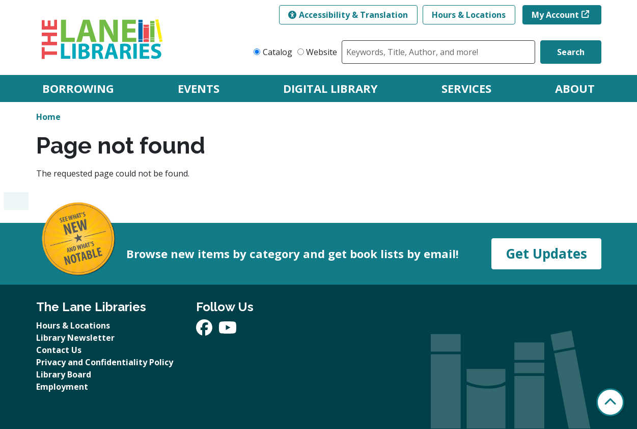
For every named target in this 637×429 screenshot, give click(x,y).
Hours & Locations (469, 14)
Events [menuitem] (198, 88)
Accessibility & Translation (348, 14)
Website (321, 52)
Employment (62, 386)
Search (571, 52)
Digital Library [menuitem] (330, 88)
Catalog (277, 52)
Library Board (63, 374)
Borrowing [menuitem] (78, 88)
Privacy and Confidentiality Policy (104, 362)
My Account (555, 14)
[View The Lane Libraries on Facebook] (205, 330)
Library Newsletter (75, 337)
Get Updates (546, 253)
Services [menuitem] (466, 88)
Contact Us (58, 350)
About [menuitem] (575, 88)
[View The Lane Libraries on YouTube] (227, 330)
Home (48, 116)
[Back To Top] (610, 402)
